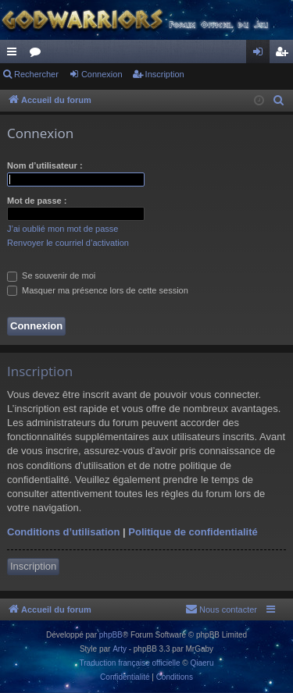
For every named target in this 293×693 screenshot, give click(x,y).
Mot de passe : (36, 200)
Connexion (102, 74)
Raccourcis (14, 54)
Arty (120, 649)
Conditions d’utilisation (63, 532)
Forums (38, 54)
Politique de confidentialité (192, 532)
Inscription (164, 74)
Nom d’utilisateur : (45, 165)
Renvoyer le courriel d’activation (68, 242)
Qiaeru (201, 663)
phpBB (111, 635)
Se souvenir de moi (51, 275)
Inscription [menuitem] (285, 54)
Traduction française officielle (130, 663)
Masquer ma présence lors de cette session (97, 290)
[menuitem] (279, 100)
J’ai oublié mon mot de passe (62, 228)
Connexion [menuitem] (261, 54)
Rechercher (36, 74)
